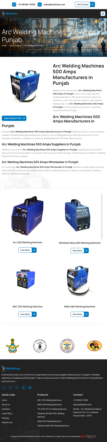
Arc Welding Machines (33, 45)
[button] (103, 13)
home (4, 45)
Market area (7, 422)
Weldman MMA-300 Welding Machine (53, 425)
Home (4, 400)
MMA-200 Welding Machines (49, 404)
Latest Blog (7, 413)
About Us (6, 404)
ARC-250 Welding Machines (49, 400)
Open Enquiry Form (13, 118)
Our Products (15, 45)
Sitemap (5, 418)
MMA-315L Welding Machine (49, 421)
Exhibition (6, 409)
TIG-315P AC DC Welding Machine (52, 409)
